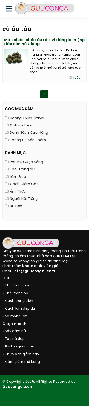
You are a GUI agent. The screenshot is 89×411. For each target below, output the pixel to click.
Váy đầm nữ (15, 331)
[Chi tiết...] (75, 77)
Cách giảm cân (24, 184)
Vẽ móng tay (16, 316)
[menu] (9, 9)
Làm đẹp (18, 177)
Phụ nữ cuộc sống (26, 162)
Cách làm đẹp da (20, 309)
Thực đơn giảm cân (22, 354)
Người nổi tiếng (24, 199)
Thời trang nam (18, 285)
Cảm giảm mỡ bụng (22, 362)
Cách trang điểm (20, 301)
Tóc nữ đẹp (15, 339)
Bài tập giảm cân (19, 346)
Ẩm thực (18, 191)
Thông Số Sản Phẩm (28, 140)
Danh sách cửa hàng (29, 133)
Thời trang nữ (22, 169)
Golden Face (21, 125)
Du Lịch (16, 206)
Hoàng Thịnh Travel (27, 118)
